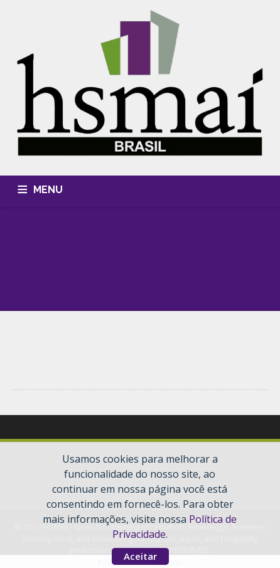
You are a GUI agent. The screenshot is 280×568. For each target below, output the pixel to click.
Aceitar (140, 556)
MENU (48, 190)
